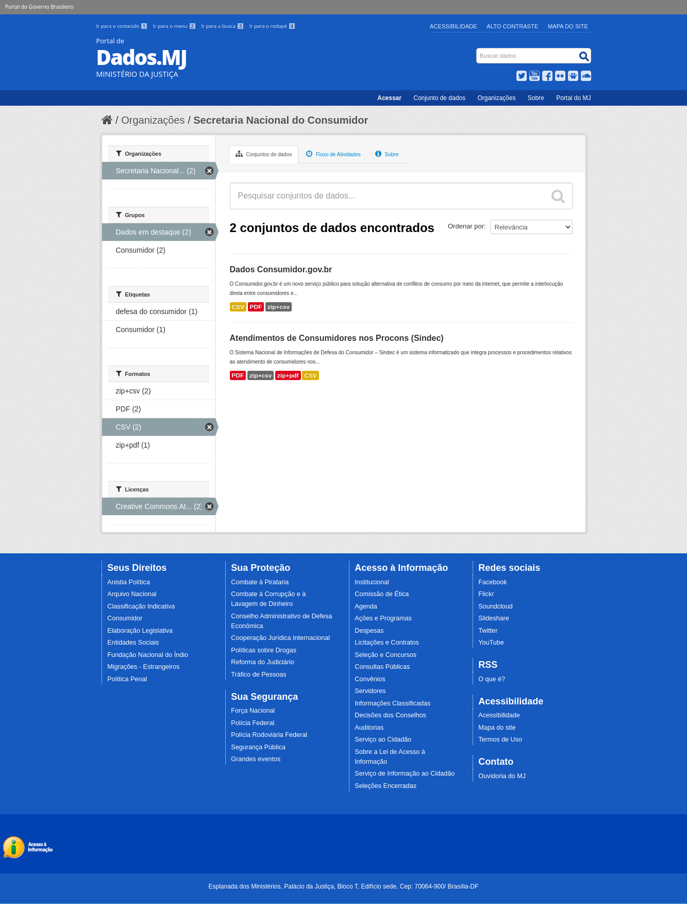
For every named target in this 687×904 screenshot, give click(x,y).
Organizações (496, 98)
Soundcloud (495, 606)
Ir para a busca (223, 26)
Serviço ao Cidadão (383, 739)
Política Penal (127, 679)
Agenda (366, 606)
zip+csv (278, 306)
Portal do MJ (573, 98)
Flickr (486, 594)
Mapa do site (496, 727)
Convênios (370, 679)
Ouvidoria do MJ (502, 776)
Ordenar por (466, 226)
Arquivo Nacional (131, 594)
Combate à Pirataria (260, 582)
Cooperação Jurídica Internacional (280, 638)
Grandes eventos (255, 759)
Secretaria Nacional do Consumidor (280, 120)
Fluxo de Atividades (333, 153)
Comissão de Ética (382, 594)
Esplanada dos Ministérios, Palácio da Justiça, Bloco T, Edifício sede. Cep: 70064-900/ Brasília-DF (343, 886)
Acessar (389, 98)
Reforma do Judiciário (262, 662)
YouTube (491, 642)
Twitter (487, 630)
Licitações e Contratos (387, 642)
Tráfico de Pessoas (258, 674)
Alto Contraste (512, 26)
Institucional (372, 582)
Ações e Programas (383, 618)
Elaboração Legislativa (140, 630)
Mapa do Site (568, 26)
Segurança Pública (258, 747)
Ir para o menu (175, 26)
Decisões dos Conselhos (390, 715)
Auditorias (369, 727)
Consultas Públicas (382, 666)
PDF (256, 306)
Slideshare (493, 618)
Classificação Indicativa (141, 606)
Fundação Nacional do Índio (147, 655)
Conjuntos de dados (264, 153)
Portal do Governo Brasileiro (39, 6)
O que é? (491, 679)
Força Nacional (253, 710)
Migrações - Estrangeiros (143, 666)
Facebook (492, 582)
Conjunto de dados (439, 98)
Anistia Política (128, 582)
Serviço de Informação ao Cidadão (405, 773)
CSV (238, 306)
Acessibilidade (453, 26)
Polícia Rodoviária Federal (269, 734)
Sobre (536, 98)
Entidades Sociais (133, 642)
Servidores (370, 691)
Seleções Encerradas (385, 786)
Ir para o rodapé (272, 26)
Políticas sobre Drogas (263, 650)
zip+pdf (288, 375)
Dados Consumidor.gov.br (281, 269)
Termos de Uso (500, 739)
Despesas (369, 630)
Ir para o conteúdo (122, 26)
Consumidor (124, 618)
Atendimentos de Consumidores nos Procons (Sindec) (337, 338)
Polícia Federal (252, 723)
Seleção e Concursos (385, 655)
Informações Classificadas (392, 703)
